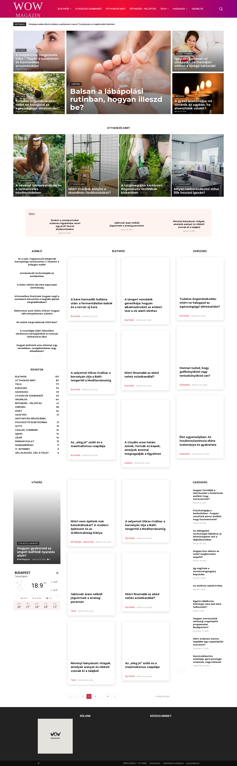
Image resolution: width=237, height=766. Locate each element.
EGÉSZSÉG (185, 385)
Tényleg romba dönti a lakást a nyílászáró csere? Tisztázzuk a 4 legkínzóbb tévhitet (71, 24)
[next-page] (39, 358)
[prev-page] (34, 358)
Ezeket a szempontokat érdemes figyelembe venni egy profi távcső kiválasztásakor (64, 225)
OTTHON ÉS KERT (25, 180)
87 (108, 696)
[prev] (217, 24)
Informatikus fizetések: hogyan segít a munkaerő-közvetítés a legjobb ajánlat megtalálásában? (37, 299)
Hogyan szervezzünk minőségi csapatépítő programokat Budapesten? (205, 623)
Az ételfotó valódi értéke (207, 585)
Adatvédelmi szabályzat (173, 763)
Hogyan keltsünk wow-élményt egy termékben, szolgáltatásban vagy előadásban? (36, 348)
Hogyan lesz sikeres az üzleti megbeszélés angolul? (206, 554)
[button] (221, 9)
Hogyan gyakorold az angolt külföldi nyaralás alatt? (36, 551)
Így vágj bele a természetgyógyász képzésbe (204, 571)
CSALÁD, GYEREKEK (184, 54)
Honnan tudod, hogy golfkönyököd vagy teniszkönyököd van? (195, 371)
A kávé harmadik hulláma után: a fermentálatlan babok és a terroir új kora (91, 303)
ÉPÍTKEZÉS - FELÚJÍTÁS (82, 542)
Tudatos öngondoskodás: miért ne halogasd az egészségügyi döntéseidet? (200, 302)
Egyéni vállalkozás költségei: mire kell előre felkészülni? (207, 604)
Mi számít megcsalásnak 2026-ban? (36, 322)
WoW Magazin (23, 559)
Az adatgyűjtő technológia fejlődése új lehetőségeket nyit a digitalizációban (207, 535)
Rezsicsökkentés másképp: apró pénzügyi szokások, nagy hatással (207, 659)
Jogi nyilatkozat (192, 763)
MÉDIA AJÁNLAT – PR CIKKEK (135, 763)
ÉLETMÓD (21, 50)
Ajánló (129, 463)
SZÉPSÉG (75, 84)
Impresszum (155, 763)
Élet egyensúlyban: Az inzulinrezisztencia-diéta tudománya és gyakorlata (198, 440)
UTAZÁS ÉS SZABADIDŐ (28, 543)
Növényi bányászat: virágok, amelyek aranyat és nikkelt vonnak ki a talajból (189, 224)
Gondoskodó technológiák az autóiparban (37, 275)
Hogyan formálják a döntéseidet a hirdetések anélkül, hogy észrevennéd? (208, 495)
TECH (73, 611)
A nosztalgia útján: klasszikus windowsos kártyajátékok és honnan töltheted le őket (37, 333)
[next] (222, 24)
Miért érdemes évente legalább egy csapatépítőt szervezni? (208, 641)
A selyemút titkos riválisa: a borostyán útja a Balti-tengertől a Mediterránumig (91, 376)
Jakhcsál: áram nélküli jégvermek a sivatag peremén (127, 224)
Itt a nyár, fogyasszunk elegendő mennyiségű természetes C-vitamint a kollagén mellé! (37, 261)
